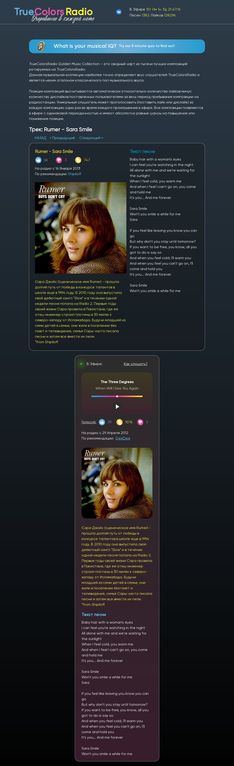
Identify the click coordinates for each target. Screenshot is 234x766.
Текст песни (94, 614)
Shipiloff (74, 174)
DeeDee (123, 438)
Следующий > (91, 138)
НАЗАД (41, 138)
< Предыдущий (62, 138)
